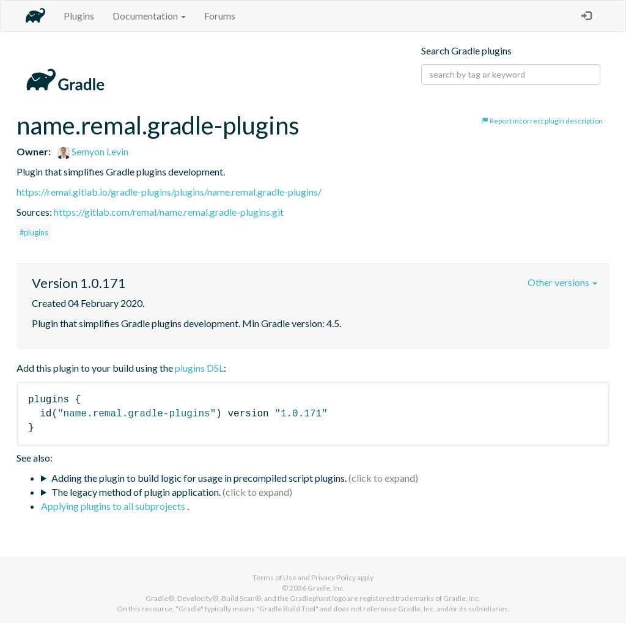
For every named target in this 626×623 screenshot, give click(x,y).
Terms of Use (274, 577)
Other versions (562, 282)
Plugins (79, 15)
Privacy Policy (333, 577)
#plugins (34, 232)
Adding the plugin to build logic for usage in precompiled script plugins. (199, 478)
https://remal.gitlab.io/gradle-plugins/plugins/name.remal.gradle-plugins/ (169, 191)
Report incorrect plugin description (542, 120)
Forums (219, 15)
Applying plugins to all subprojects (114, 506)
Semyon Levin (92, 151)
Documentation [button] (149, 15)
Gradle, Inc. (326, 587)
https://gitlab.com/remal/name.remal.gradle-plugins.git (169, 212)
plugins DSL (199, 368)
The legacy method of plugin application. (136, 492)
